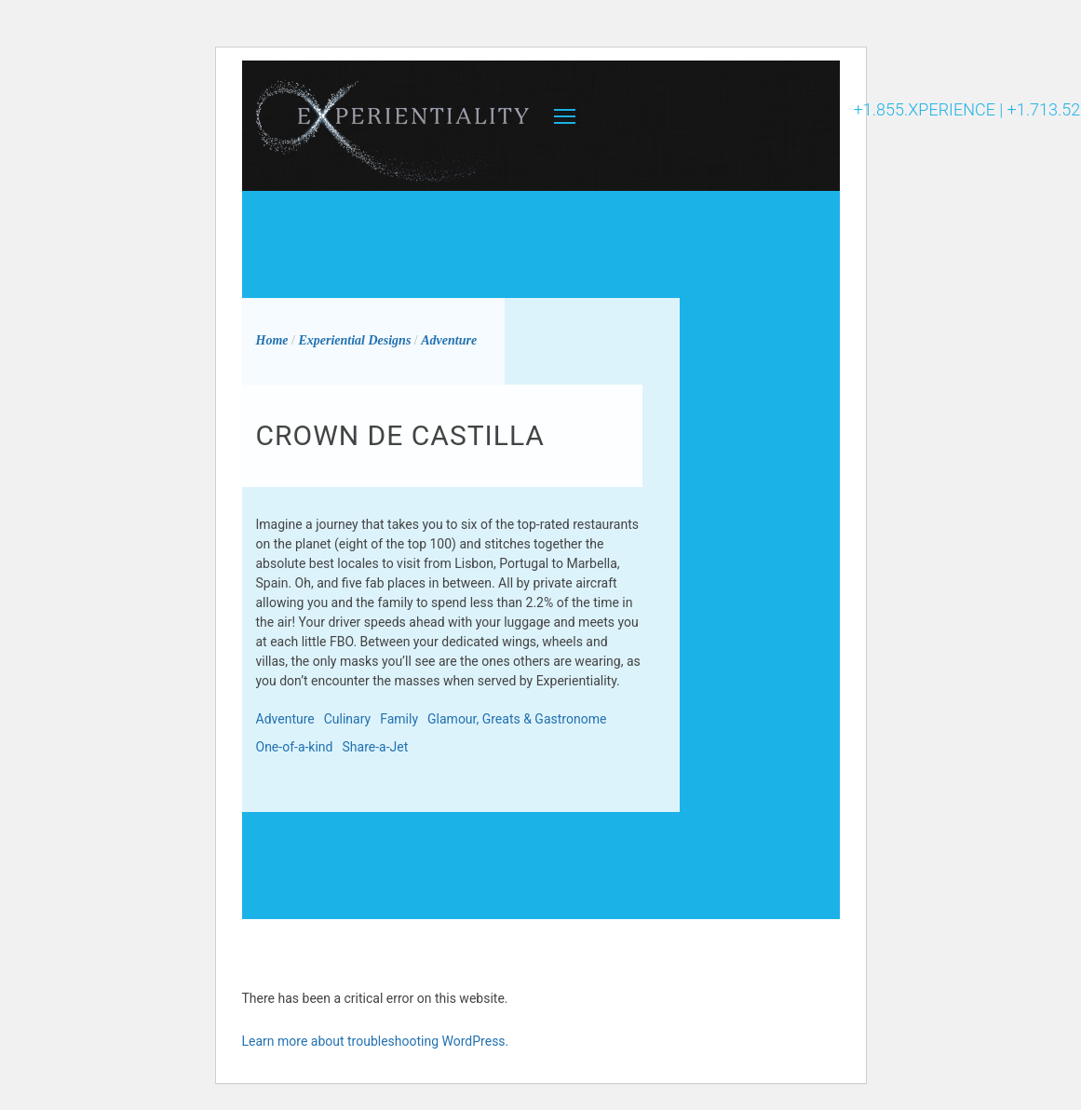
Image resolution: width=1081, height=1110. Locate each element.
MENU (564, 116)
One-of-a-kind (294, 746)
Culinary (347, 718)
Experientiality (393, 126)
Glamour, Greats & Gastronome (516, 718)
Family (399, 718)
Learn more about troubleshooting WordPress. (375, 1041)
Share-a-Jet (376, 746)
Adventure (285, 718)
